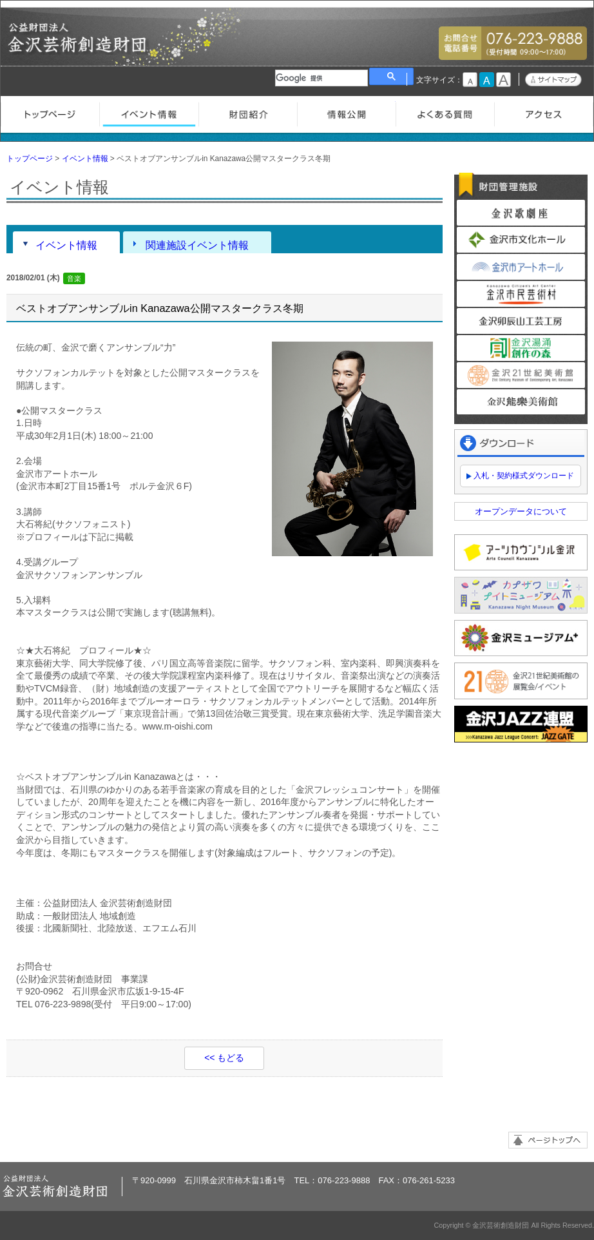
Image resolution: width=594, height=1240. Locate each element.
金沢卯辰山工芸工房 (521, 321)
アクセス (543, 113)
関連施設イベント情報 (197, 245)
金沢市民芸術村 (521, 294)
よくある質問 (445, 113)
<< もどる (224, 1057)
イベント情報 (148, 113)
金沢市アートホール (521, 267)
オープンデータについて (521, 511)
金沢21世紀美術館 (521, 375)
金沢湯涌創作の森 (521, 348)
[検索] (321, 78)
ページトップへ (548, 1140)
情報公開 (346, 113)
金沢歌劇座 (521, 213)
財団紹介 (247, 113)
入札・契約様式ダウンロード (524, 475)
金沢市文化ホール (521, 240)
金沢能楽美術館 (521, 402)
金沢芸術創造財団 (78, 48)
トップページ (50, 113)
